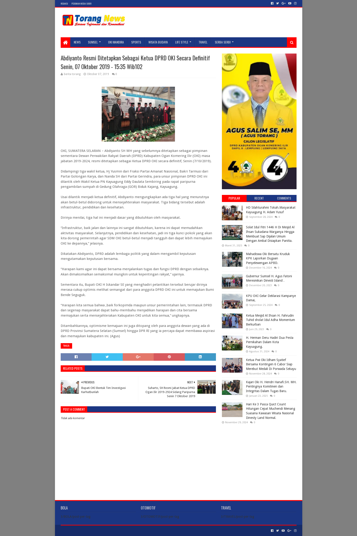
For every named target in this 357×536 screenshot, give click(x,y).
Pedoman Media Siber (81, 3)
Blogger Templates (112, 530)
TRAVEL (203, 42)
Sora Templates (86, 530)
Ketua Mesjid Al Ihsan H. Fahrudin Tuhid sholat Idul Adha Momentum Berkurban (270, 320)
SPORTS (136, 42)
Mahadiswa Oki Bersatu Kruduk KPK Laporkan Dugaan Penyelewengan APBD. (268, 258)
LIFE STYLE (181, 42)
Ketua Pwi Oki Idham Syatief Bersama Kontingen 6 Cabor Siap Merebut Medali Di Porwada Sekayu (271, 364)
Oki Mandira (116, 42)
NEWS (77, 42)
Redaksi (64, 3)
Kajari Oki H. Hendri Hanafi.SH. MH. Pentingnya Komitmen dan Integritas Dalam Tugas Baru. (271, 386)
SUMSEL (93, 42)
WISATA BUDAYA (158, 42)
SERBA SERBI (223, 42)
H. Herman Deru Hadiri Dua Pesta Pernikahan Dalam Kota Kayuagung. (269, 342)
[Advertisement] (259, 457)
